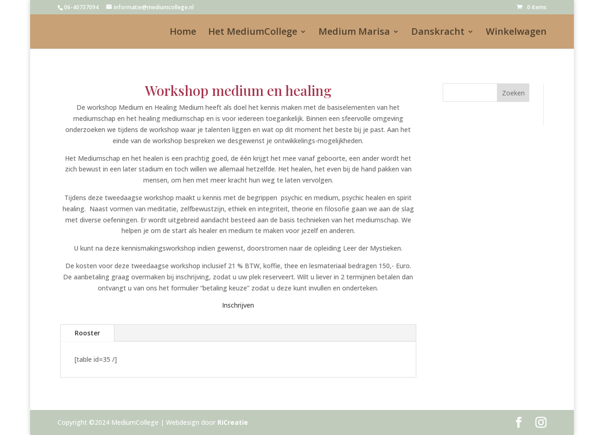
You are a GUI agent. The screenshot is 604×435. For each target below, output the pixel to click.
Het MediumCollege (252, 33)
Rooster (87, 332)
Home (183, 33)
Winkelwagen (516, 33)
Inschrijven (238, 305)
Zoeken (513, 92)
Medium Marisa (354, 33)
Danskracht (437, 33)
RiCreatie (232, 422)
